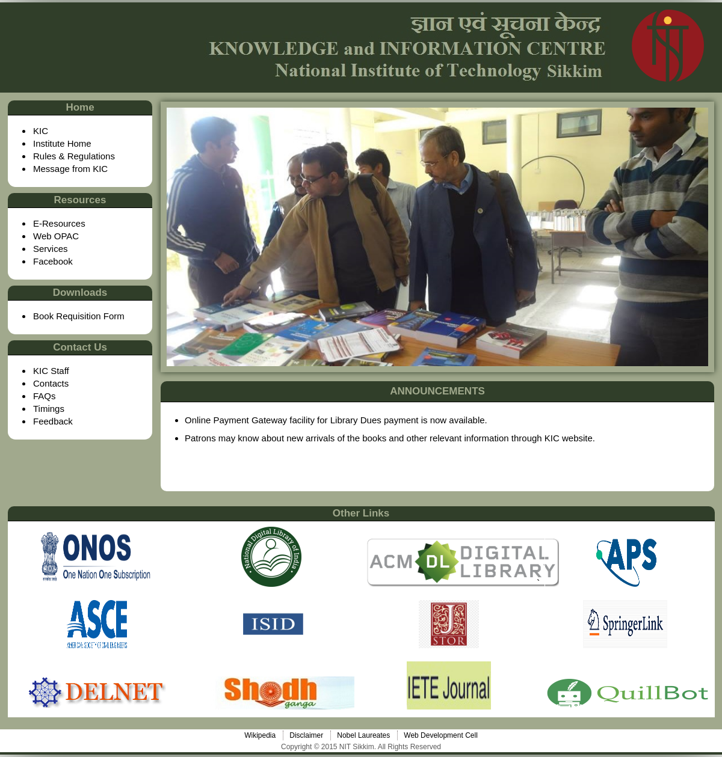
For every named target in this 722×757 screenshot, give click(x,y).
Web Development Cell (441, 735)
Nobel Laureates (363, 735)
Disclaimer (306, 735)
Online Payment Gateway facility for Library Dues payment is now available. (336, 420)
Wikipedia (260, 735)
